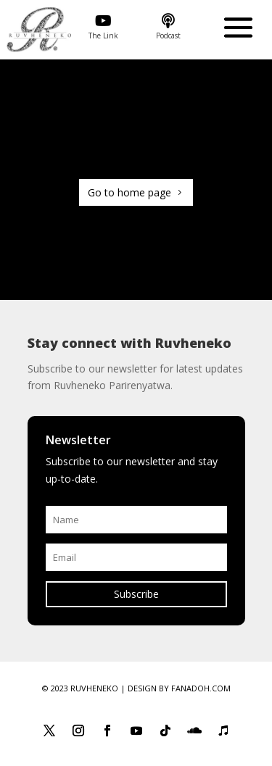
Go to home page (129, 192)
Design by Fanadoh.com (179, 688)
